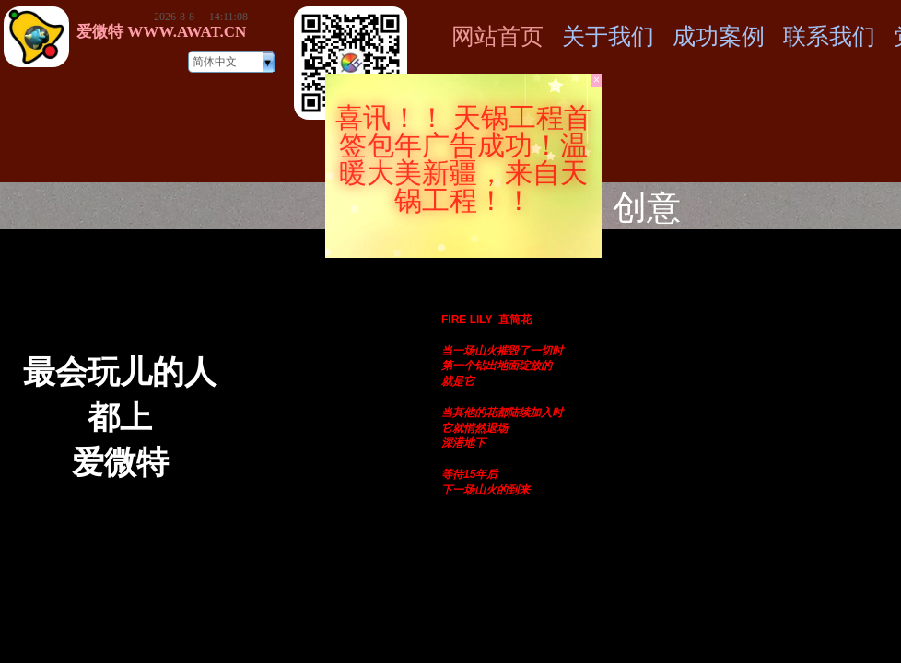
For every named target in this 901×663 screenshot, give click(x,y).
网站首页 (497, 36)
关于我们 (608, 36)
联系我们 (829, 36)
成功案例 (719, 36)
